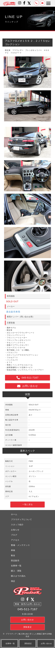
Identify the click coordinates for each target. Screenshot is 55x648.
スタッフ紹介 (17, 525)
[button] (19, 3)
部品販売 (15, 561)
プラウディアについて (21, 519)
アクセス (15, 540)
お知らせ (15, 530)
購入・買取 (16, 571)
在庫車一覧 (16, 566)
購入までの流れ (18, 576)
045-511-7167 (27, 609)
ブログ (14, 535)
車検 (13, 550)
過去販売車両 (13, 312)
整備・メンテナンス (20, 545)
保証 (13, 581)
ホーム (14, 514)
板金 (13, 555)
